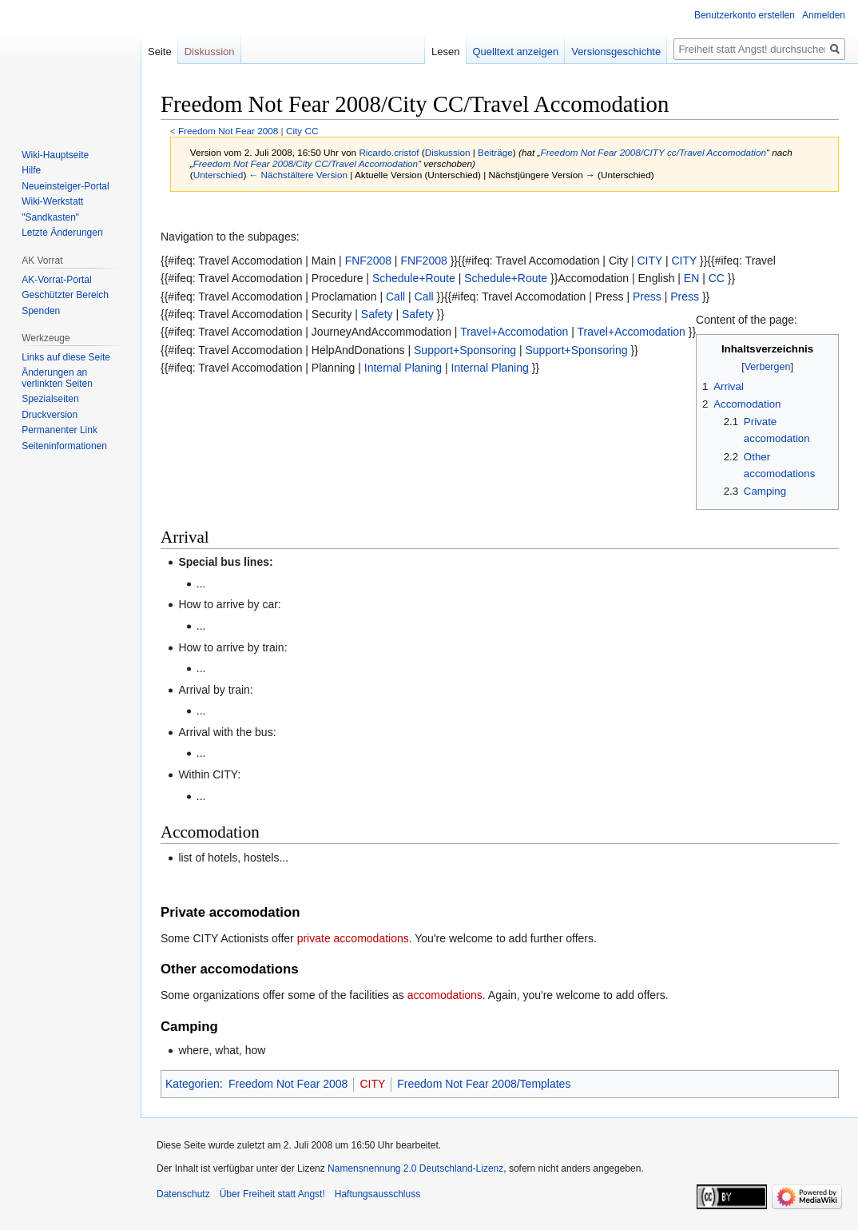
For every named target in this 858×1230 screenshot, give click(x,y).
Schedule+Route (413, 278)
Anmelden (823, 15)
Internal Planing (403, 367)
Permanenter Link (59, 430)
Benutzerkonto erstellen (744, 15)
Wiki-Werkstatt (52, 201)
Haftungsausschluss (377, 1194)
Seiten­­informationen (64, 446)
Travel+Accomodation (514, 331)
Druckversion (49, 414)
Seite (160, 52)
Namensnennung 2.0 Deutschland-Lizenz (415, 1168)
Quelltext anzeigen (516, 52)
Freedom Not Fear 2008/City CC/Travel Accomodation (305, 163)
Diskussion (448, 152)
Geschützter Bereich (65, 295)
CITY (649, 260)
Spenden (41, 310)
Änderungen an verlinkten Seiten (57, 378)
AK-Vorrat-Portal (56, 279)
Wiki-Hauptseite (55, 155)
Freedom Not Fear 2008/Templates (483, 1083)
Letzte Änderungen (62, 232)
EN (691, 278)
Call (395, 296)
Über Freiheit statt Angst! (272, 1194)
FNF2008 (368, 260)
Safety (377, 314)
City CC (302, 130)
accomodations (445, 995)
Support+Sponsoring (465, 350)
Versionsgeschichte (616, 52)
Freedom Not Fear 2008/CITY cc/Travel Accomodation (653, 152)
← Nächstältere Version (298, 174)
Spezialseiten (50, 398)
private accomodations (353, 938)
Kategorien (192, 1083)
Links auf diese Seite (66, 357)
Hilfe (31, 170)
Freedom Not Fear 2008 (228, 130)
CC (717, 278)
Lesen (445, 52)
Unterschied (218, 174)
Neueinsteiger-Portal (65, 186)
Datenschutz (183, 1194)
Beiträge (495, 152)
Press (647, 296)
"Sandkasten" (50, 217)
